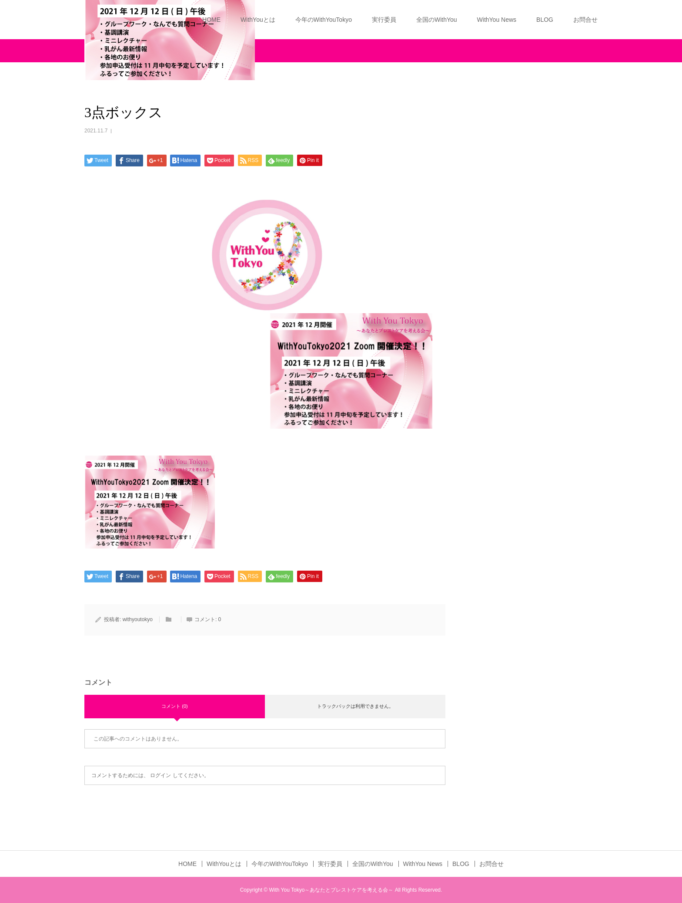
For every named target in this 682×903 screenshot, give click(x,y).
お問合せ (585, 19)
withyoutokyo (138, 619)
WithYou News (497, 19)
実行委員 (384, 19)
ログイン (160, 775)
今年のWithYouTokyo (323, 19)
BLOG (544, 19)
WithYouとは (258, 19)
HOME (211, 19)
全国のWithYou (436, 19)
